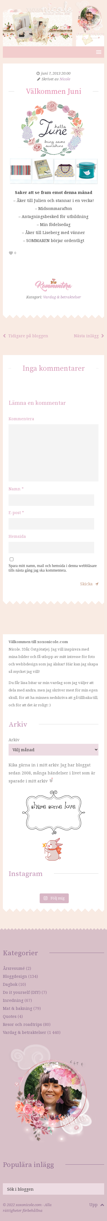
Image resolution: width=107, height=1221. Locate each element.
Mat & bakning (17, 1008)
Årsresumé (14, 968)
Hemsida (17, 536)
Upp (96, 1204)
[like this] (11, 253)
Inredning (13, 1000)
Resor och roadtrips (22, 1024)
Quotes (10, 1016)
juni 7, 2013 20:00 (55, 73)
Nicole (65, 79)
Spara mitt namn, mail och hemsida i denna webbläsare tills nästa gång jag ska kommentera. (53, 568)
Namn (16, 488)
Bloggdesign (15, 976)
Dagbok (10, 984)
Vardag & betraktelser (62, 297)
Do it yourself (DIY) (22, 992)
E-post (16, 512)
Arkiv (14, 739)
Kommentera (21, 418)
